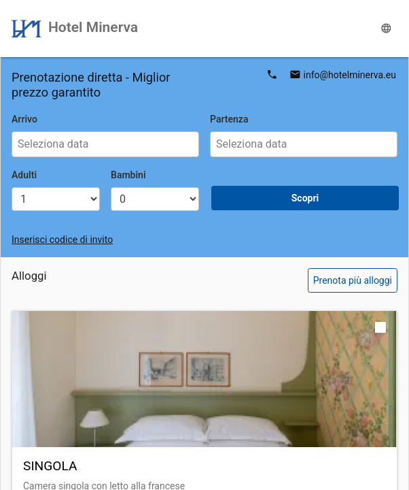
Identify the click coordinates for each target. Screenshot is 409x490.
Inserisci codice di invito (62, 239)
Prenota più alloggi (352, 280)
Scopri (305, 198)
